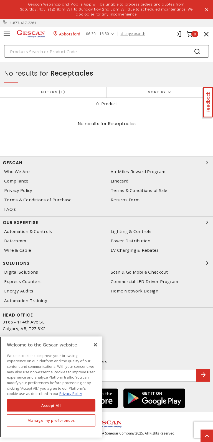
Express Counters (23, 281)
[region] (51, 387)
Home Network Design (134, 291)
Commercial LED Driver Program (144, 281)
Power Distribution (131, 240)
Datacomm (15, 240)
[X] (95, 345)
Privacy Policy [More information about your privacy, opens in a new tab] (70, 393)
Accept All (51, 405)
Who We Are (17, 171)
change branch (133, 34)
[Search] (106, 51)
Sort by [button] (157, 92)
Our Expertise (106, 222)
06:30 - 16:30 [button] (97, 34)
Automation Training (25, 300)
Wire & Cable (17, 250)
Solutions (106, 263)
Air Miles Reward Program (138, 171)
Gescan (106, 163)
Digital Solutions (21, 272)
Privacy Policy (18, 190)
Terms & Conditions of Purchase (38, 199)
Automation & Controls (28, 231)
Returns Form (125, 199)
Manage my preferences (51, 420)
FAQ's (10, 209)
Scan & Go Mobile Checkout (139, 272)
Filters (53, 92)
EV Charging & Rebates (135, 250)
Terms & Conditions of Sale (139, 190)
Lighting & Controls (131, 231)
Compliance (16, 181)
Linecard (119, 181)
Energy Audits (18, 291)
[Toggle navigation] (7, 34)
